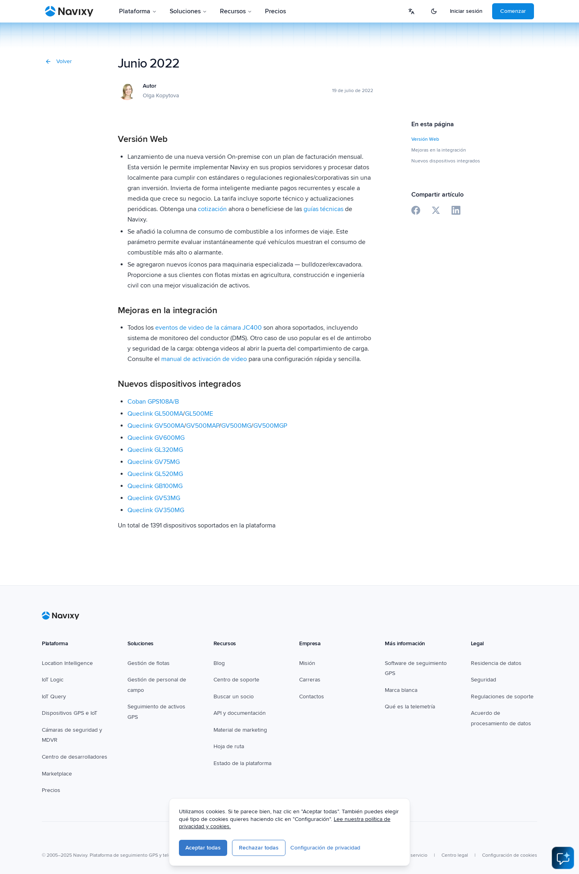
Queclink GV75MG (153, 462)
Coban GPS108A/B (153, 402)
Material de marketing (240, 729)
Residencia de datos (496, 663)
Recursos (236, 11)
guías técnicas (323, 209)
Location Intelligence (67, 663)
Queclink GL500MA (155, 414)
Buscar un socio (234, 696)
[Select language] (411, 11)
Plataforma (138, 11)
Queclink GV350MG (155, 510)
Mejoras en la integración (438, 150)
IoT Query (54, 696)
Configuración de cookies (509, 855)
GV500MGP (270, 426)
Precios (275, 11)
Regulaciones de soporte (502, 696)
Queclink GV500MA (155, 426)
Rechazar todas (259, 847)
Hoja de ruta (229, 746)
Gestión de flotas (148, 663)
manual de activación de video (204, 359)
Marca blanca (401, 690)
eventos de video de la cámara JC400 (209, 328)
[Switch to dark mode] (433, 11)
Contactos (311, 696)
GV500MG (236, 426)
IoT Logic (53, 679)
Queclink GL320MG (155, 450)
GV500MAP (202, 426)
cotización (212, 209)
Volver (58, 61)
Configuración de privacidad (325, 847)
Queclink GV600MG (156, 438)
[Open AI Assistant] (563, 858)
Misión (307, 663)
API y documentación (240, 713)
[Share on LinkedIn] (456, 210)
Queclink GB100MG (155, 486)
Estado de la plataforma (242, 763)
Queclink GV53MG (153, 498)
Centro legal (454, 855)
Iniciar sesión (466, 11)
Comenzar (513, 11)
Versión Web (425, 139)
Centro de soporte (236, 679)
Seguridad (483, 679)
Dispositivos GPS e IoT (69, 713)
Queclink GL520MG (155, 474)
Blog (219, 663)
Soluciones (188, 11)
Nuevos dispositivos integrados (445, 161)
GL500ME (199, 414)
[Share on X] (435, 210)
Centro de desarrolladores (74, 756)
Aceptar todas (203, 847)
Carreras (309, 679)
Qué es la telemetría (410, 706)
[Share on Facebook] (415, 210)
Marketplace (57, 773)
